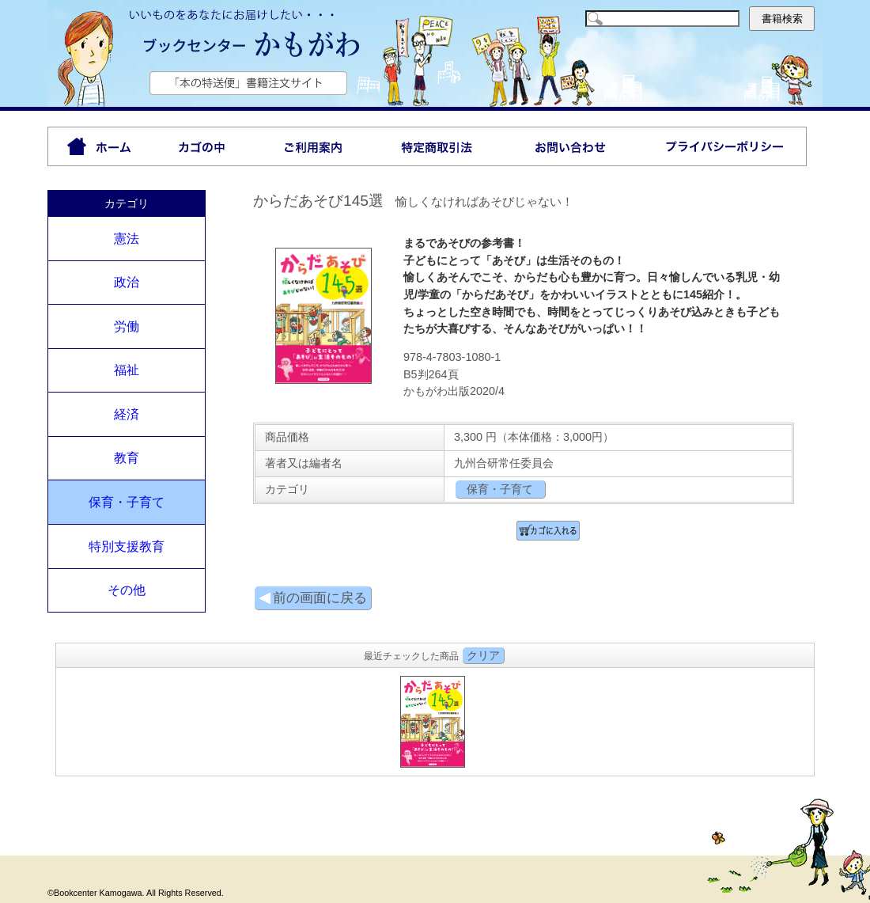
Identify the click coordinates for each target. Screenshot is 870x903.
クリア (483, 655)
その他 (127, 590)
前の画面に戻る (313, 598)
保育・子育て (127, 502)
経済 (126, 414)
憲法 (126, 238)
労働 (126, 326)
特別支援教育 (127, 546)
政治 (126, 282)
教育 (126, 458)
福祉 (126, 370)
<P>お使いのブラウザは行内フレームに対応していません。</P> (435, 719)
